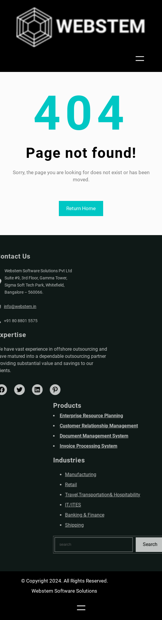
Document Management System (116, 436)
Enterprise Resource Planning (114, 415)
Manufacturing (103, 474)
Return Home (81, 208)
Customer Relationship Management (121, 426)
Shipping (97, 525)
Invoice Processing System (111, 446)
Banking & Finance (107, 515)
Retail (94, 484)
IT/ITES (96, 505)
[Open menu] (141, 59)
